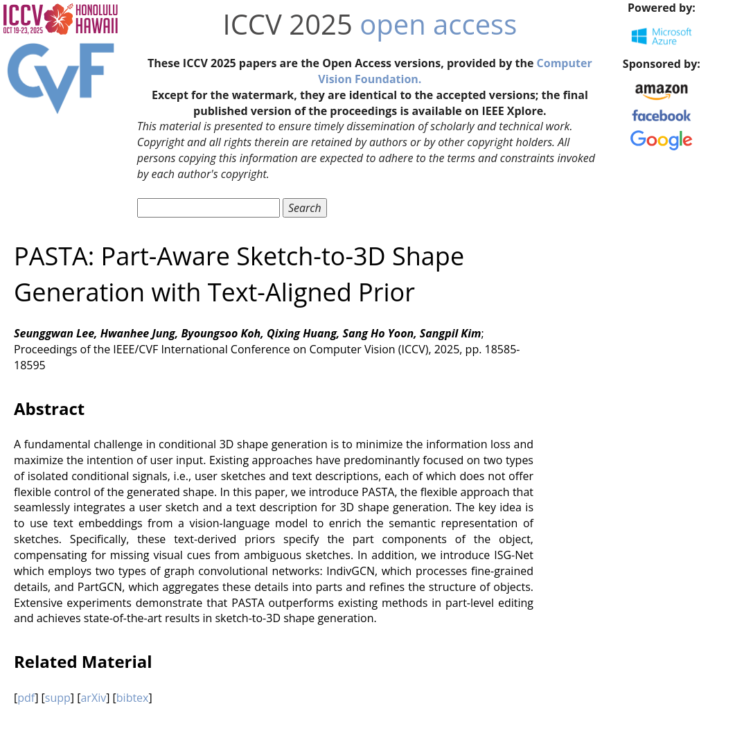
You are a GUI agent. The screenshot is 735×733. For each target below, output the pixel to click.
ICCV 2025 (287, 24)
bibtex (132, 697)
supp (58, 697)
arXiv (93, 697)
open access (438, 24)
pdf (26, 697)
